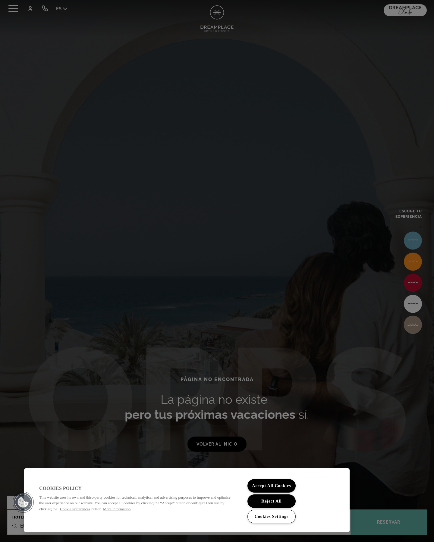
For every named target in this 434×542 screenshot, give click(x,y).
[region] (187, 500)
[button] (23, 502)
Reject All (271, 501)
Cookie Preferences (75, 509)
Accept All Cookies (271, 485)
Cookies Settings (271, 516)
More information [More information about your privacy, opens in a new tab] (117, 509)
